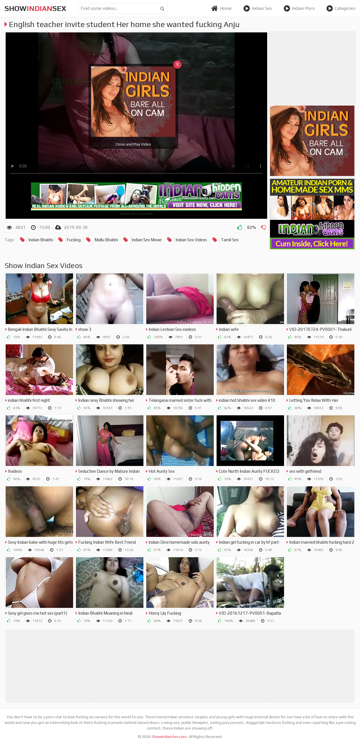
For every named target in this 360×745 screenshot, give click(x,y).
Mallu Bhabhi (101, 240)
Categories (341, 8)
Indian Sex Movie (141, 240)
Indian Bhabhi (35, 240)
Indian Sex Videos (186, 240)
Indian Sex (257, 8)
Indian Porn (299, 8)
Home (221, 8)
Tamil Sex (224, 240)
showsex (35, 8)
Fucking (68, 240)
